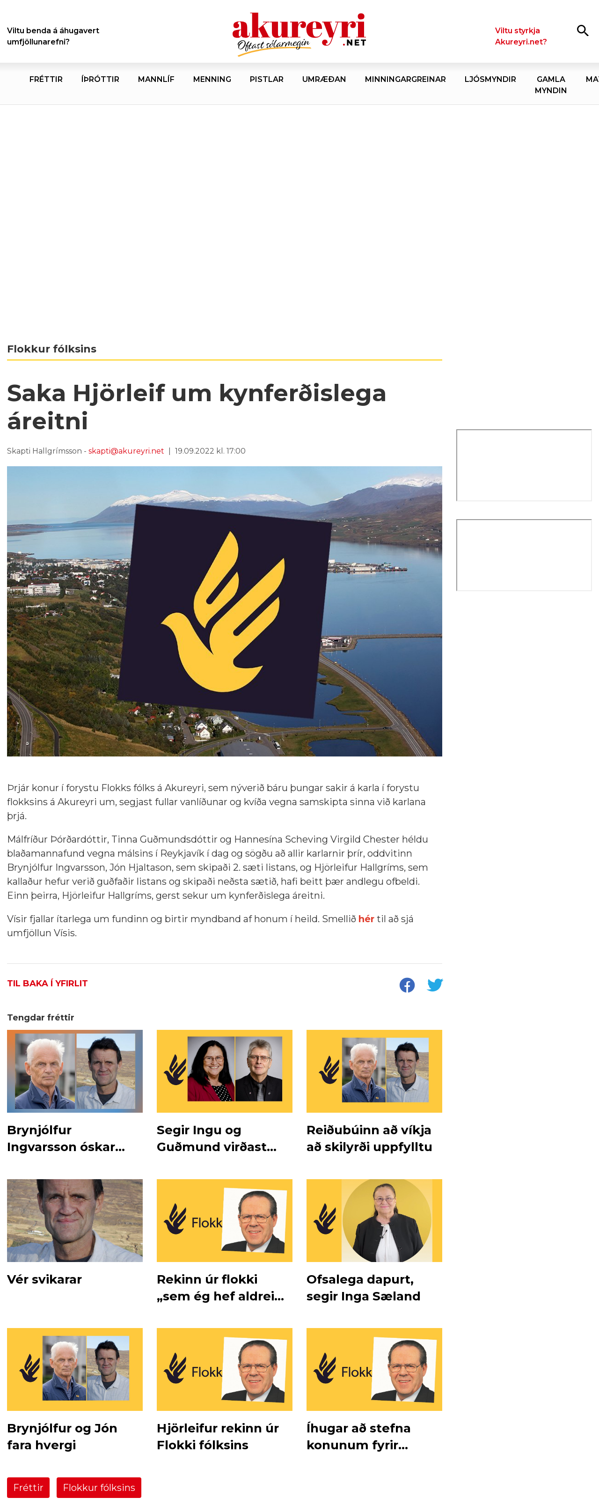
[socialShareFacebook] (406, 986)
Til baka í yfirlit (47, 983)
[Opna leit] (583, 30)
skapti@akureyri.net (126, 451)
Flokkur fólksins (99, 1487)
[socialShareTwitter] (434, 986)
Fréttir (28, 1487)
